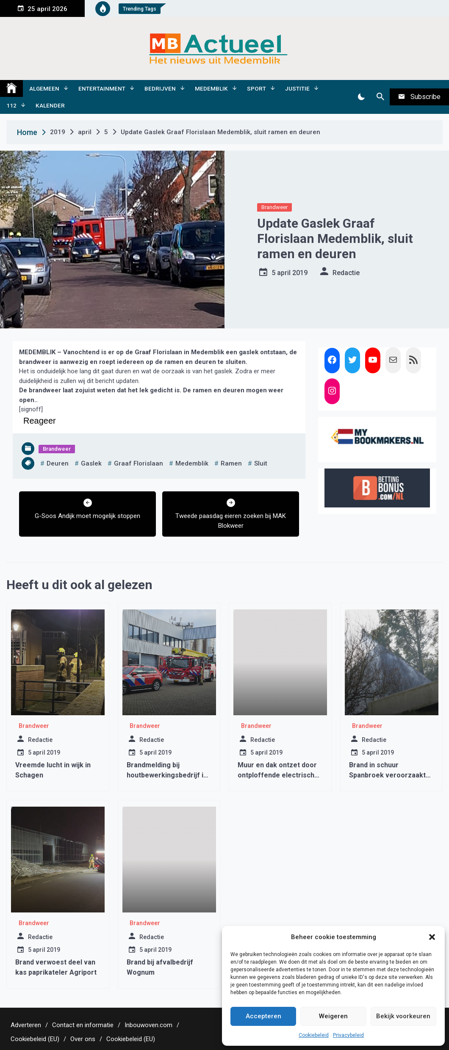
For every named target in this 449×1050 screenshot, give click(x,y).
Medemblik (211, 88)
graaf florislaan (138, 463)
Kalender (50, 105)
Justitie (297, 88)
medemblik (191, 463)
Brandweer (274, 207)
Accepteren (263, 1016)
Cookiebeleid (314, 1035)
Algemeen (44, 88)
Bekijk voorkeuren (403, 1016)
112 (11, 105)
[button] (432, 937)
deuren (58, 463)
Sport (256, 88)
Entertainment (101, 88)
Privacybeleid (348, 1035)
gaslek (91, 463)
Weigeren (333, 1016)
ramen (231, 463)
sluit (260, 463)
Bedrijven (160, 88)
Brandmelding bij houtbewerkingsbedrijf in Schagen (167, 775)
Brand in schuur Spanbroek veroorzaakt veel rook (387, 775)
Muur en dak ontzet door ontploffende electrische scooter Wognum (278, 775)
